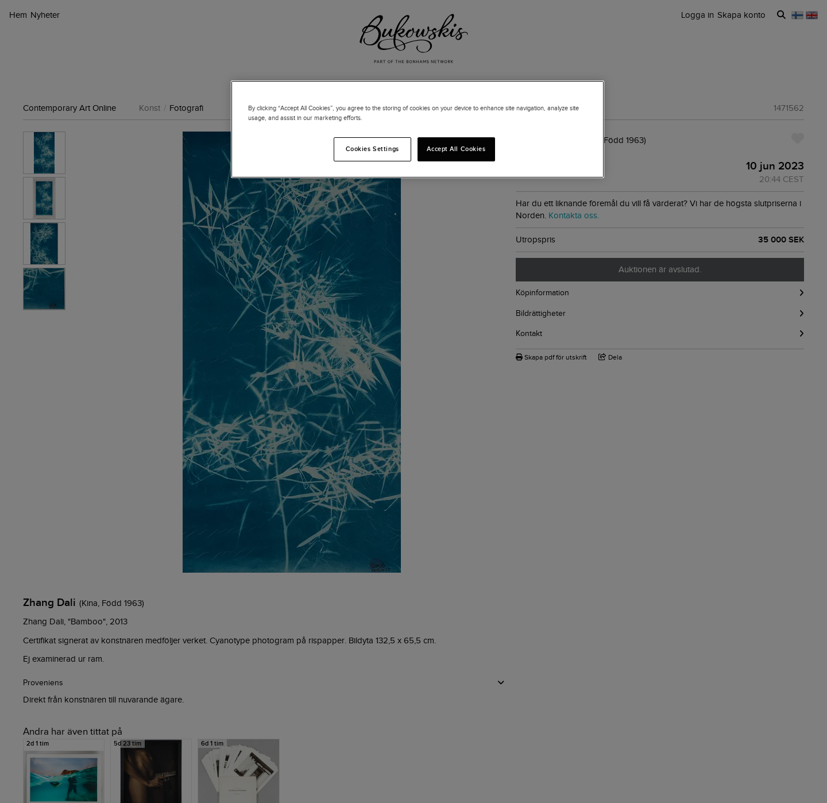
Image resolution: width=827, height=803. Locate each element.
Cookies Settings (372, 148)
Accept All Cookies (456, 148)
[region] (417, 129)
